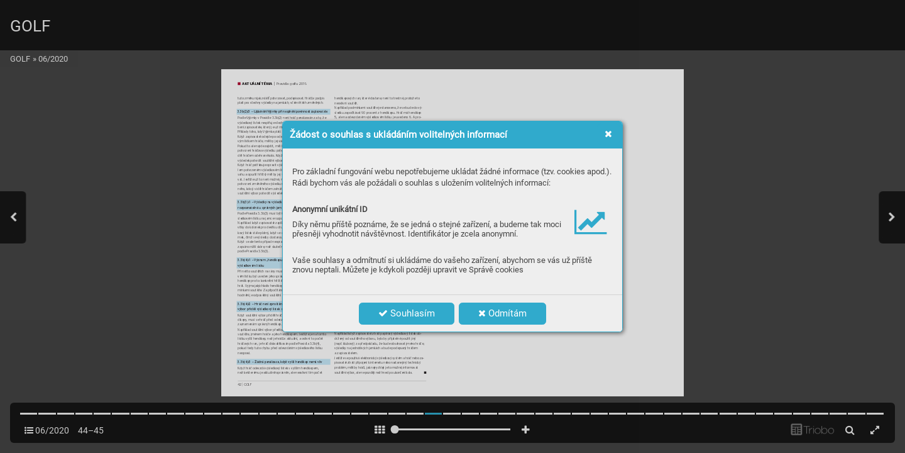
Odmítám (502, 313)
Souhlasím (406, 313)
